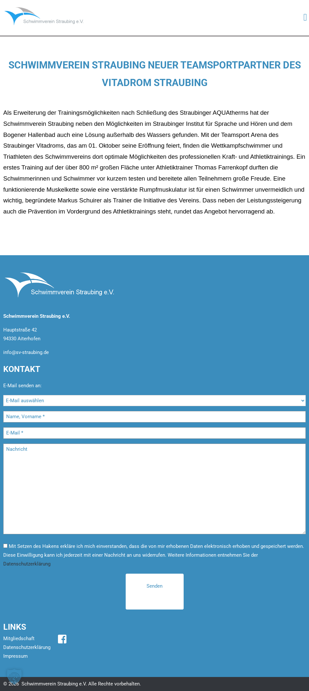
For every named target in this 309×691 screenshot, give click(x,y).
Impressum (15, 656)
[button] (14, 676)
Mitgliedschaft (19, 638)
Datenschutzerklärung (26, 564)
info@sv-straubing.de (26, 352)
